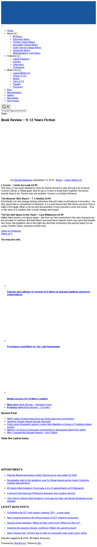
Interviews (18, 64)
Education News (21, 39)
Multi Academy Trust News (26, 53)
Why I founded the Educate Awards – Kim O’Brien (32, 432)
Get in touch (13, 100)
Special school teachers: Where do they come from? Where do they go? (44, 522)
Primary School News (24, 42)
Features (11, 56)
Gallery (10, 95)
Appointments (14, 92)
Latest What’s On (21, 73)
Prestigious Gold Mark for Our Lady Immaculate (33, 346)
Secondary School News (25, 44)
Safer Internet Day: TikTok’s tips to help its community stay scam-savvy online (47, 533)
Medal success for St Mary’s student (27, 398)
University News (21, 50)
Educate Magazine (23, 180)
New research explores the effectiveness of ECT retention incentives (43, 517)
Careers (17, 61)
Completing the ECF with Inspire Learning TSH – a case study (38, 512)
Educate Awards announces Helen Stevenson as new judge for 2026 (42, 475)
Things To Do (19, 75)
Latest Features (21, 59)
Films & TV (18, 81)
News (10, 33)
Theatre (17, 84)
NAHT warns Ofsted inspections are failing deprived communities (40, 418)
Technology (19, 67)
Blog (9, 89)
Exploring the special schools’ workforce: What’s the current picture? (42, 528)
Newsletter (12, 98)
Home (10, 30)
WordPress (20, 543)
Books (16, 78)
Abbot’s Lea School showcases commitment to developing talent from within (46, 429)
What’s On (12, 70)
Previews (18, 87)
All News (17, 36)
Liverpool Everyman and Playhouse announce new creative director (41, 493)
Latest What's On (73, 180)
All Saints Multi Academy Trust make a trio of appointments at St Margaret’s (45, 488)
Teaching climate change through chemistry (29, 421)
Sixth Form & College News (27, 47)
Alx (39, 543)
